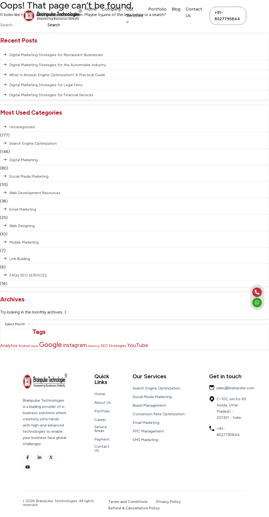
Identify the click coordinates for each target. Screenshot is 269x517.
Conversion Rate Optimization (159, 414)
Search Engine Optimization (33, 143)
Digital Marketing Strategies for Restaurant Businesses (56, 55)
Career (100, 420)
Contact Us (194, 12)
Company (111, 11)
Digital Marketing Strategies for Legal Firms (46, 85)
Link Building (19, 258)
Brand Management (149, 405)
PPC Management (148, 431)
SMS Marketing (145, 440)
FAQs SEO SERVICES (28, 275)
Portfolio (157, 9)
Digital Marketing (23, 160)
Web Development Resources (34, 193)
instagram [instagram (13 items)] (75, 345)
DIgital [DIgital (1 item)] (34, 346)
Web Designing (22, 226)
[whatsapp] (257, 302)
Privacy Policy (168, 502)
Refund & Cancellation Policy (134, 508)
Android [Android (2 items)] (24, 346)
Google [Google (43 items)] (50, 344)
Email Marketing (22, 209)
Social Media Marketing (28, 176)
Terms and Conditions (128, 502)
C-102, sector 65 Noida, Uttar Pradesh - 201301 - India (227, 408)
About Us (102, 403)
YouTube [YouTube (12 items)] (137, 345)
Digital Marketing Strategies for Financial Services (51, 95)
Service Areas (100, 429)
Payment (102, 439)
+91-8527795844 (227, 15)
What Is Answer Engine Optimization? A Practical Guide (57, 75)
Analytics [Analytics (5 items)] (9, 345)
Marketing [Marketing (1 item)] (94, 346)
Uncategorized (22, 127)
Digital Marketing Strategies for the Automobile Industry (57, 65)
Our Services (134, 15)
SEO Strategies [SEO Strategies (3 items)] (113, 346)
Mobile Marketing (24, 242)
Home (91, 9)
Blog (176, 9)
